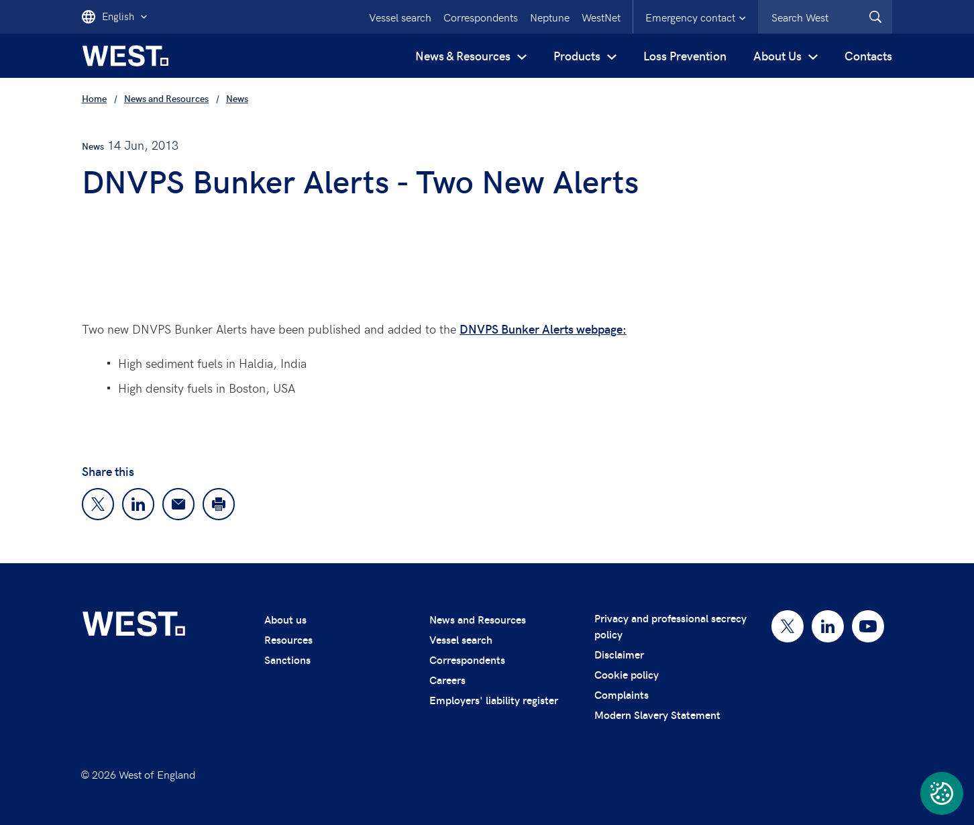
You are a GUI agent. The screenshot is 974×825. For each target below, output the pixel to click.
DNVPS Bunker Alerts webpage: (543, 328)
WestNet (601, 16)
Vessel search (400, 16)
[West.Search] (875, 17)
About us (285, 619)
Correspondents (480, 16)
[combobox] (825, 17)
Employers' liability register (493, 700)
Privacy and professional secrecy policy (670, 626)
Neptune (550, 16)
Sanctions (287, 659)
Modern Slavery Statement (657, 715)
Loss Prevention (684, 55)
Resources (288, 639)
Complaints (621, 694)
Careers (447, 680)
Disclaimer (619, 654)
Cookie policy (626, 674)
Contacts (868, 55)
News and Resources (477, 619)
